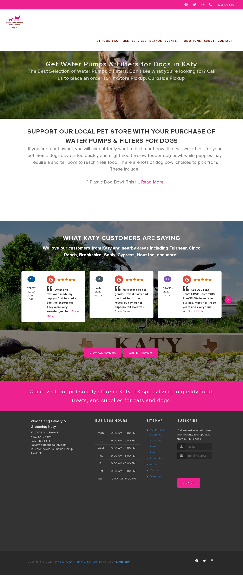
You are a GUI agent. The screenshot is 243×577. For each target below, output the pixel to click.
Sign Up (189, 485)
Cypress (126, 255)
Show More (122, 311)
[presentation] (199, 469)
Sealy (109, 255)
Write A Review (140, 352)
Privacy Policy (64, 563)
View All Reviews (103, 352)
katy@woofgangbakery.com (48, 447)
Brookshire (90, 255)
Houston (146, 255)
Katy (107, 248)
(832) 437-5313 (40, 443)
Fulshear (177, 248)
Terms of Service (86, 563)
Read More (152, 182)
